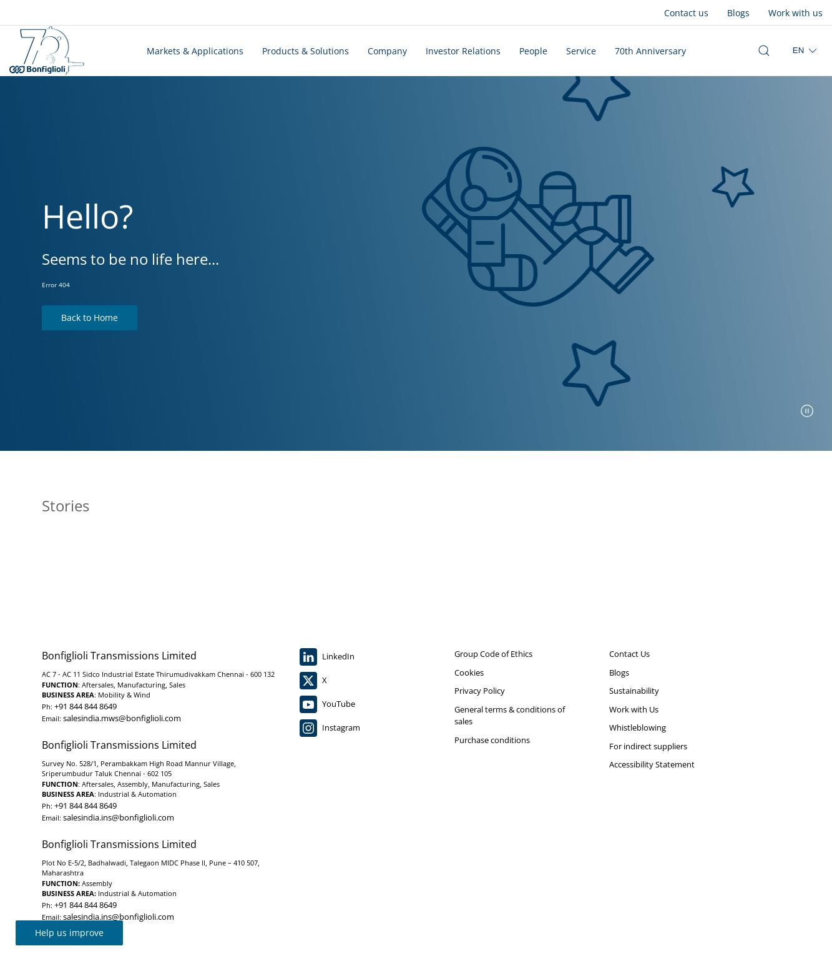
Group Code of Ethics (493, 653)
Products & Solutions (305, 51)
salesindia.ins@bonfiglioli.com (118, 817)
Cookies (469, 672)
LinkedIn (327, 657)
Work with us (795, 13)
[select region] (806, 50)
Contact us (686, 13)
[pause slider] (807, 411)
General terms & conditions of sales (509, 715)
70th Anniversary (650, 51)
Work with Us (633, 709)
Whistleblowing (637, 727)
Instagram (330, 728)
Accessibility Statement (652, 764)
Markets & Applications (195, 51)
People (533, 51)
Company (387, 51)
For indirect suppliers (648, 746)
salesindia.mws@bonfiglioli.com (122, 718)
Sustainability (634, 690)
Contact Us (629, 653)
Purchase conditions (492, 740)
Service (581, 51)
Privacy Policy (479, 690)
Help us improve (69, 933)
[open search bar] (764, 50)
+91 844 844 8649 (85, 706)
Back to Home (89, 317)
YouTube (327, 704)
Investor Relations (463, 51)
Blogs (738, 13)
